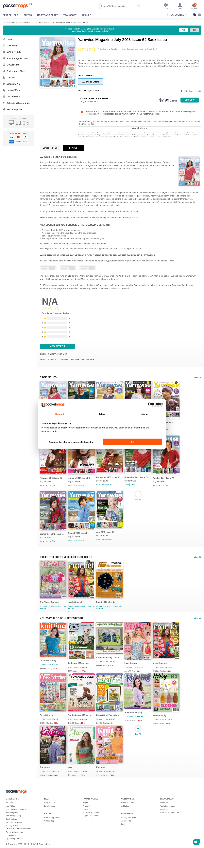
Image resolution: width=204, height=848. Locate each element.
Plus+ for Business (14, 830)
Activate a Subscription (16, 103)
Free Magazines (13, 820)
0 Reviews (103, 49)
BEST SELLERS (10, 15)
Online (85, 817)
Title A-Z (9, 77)
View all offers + (139, 128)
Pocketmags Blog (13, 823)
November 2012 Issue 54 (139, 479)
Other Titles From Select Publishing (66, 560)
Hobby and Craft (47, 15)
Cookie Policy (11, 843)
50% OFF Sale (12, 52)
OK (132, 442)
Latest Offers (11, 90)
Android (86, 814)
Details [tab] (102, 414)
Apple (85, 810)
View (42, 487)
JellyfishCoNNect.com (169, 820)
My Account (11, 64)
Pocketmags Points (91, 820)
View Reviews (57, 346)
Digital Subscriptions (11, 22)
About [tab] (144, 414)
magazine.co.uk (167, 817)
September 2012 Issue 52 (52, 537)
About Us (164, 810)
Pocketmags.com (167, 814)
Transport (69, 15)
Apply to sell (126, 829)
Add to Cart (167, 431)
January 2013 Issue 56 (80, 480)
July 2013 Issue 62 (80, 22)
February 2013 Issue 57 (51, 480)
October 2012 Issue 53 (167, 480)
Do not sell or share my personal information (71, 442)
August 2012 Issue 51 (79, 536)
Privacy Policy (12, 833)
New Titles (10, 814)
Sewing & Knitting (45, 22)
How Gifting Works (52, 825)
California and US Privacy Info (19, 837)
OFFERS (28, 15)
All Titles (9, 810)
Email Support (50, 814)
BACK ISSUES (48, 377)
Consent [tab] (59, 414)
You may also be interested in (61, 622)
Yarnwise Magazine (62, 22)
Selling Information (129, 825)
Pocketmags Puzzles (15, 58)
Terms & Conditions (14, 840)
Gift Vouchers (12, 96)
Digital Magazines (90, 823)
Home (8, 39)
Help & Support (12, 109)
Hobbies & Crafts (29, 22)
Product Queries (128, 810)
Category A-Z (11, 84)
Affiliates (125, 814)
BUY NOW (190, 100)
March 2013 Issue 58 (166, 423)
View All (197, 377)
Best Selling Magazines (16, 817)
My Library (10, 45)
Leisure (86, 15)
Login (123, 832)
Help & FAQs (49, 810)
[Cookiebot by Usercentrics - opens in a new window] (150, 405)
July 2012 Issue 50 (107, 535)
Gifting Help (49, 829)
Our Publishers (12, 827)
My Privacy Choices (14, 846)
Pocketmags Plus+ (14, 71)
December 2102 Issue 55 (110, 479)
